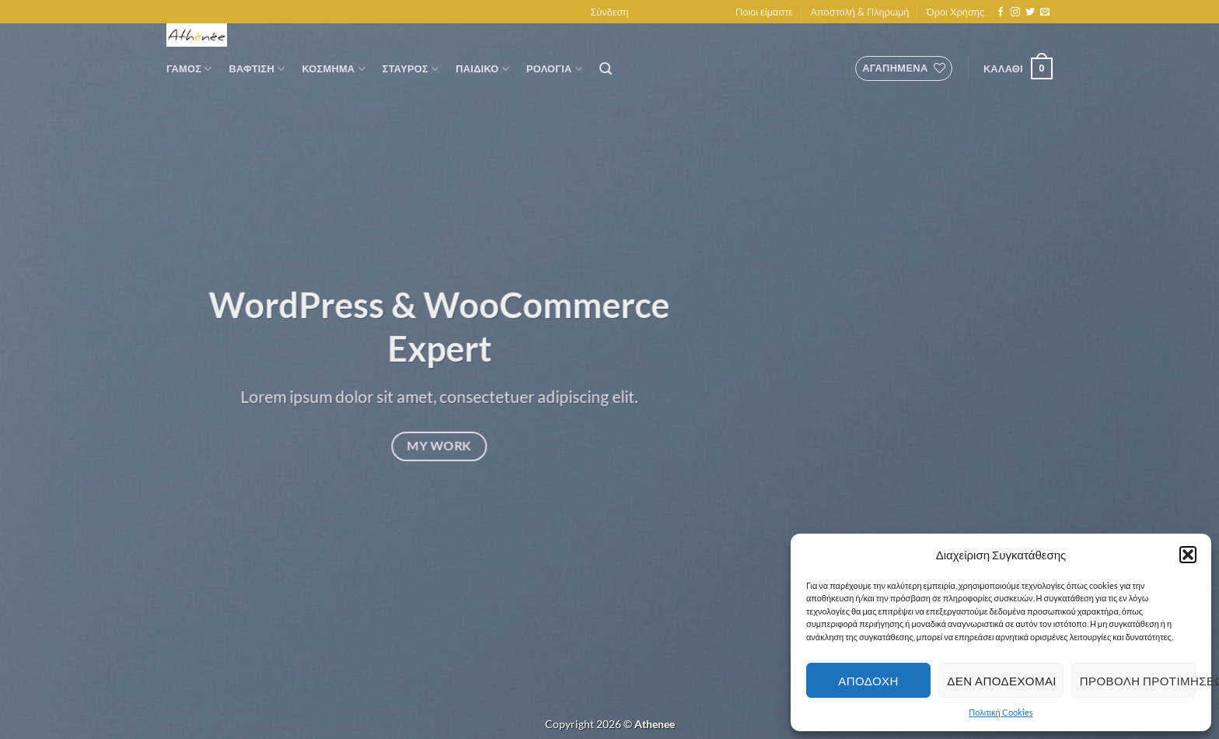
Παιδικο (482, 68)
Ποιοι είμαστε (764, 11)
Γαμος (189, 68)
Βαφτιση (257, 68)
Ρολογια (554, 68)
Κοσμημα (333, 68)
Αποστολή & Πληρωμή (859, 11)
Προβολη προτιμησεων (1138, 681)
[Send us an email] (1045, 12)
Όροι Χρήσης (955, 11)
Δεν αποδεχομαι (1002, 681)
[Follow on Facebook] (1000, 12)
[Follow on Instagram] (1015, 12)
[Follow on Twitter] (1030, 12)
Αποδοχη (868, 681)
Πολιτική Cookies (1000, 712)
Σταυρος (410, 68)
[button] (1188, 554)
